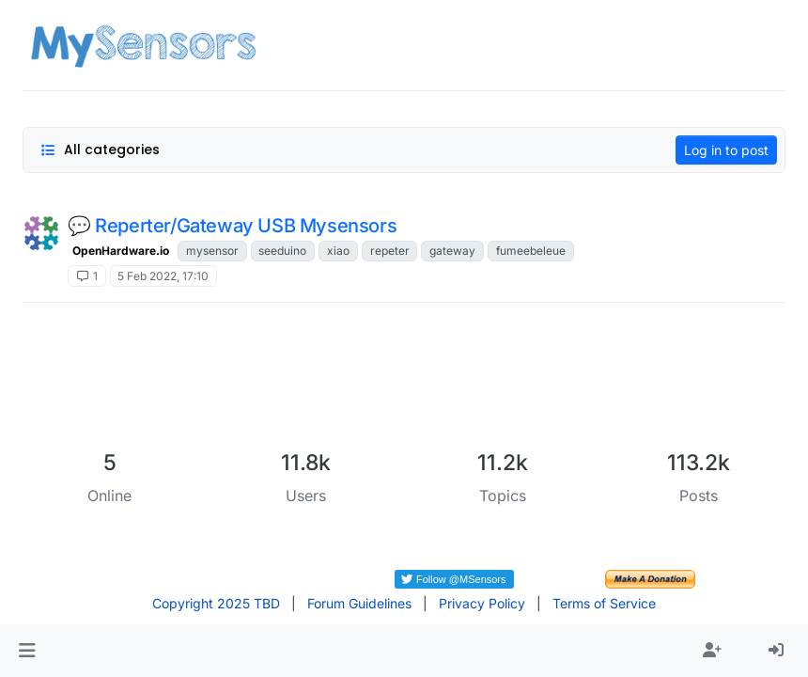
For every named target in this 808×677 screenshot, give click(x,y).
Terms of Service (604, 603)
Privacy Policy (482, 603)
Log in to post (726, 150)
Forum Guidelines (359, 603)
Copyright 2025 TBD (216, 603)
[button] (27, 650)
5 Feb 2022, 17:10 (163, 276)
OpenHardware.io (120, 251)
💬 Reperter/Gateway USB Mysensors (232, 225)
